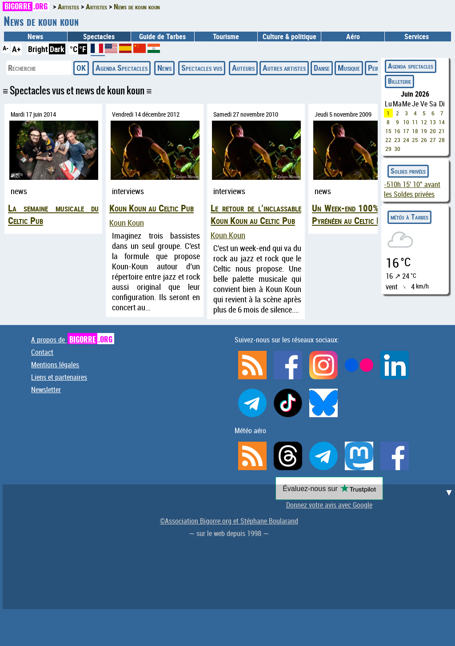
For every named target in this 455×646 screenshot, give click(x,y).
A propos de (72, 340)
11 (415, 122)
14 (442, 122)
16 (397, 131)
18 (415, 131)
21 (442, 131)
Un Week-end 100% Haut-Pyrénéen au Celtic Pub (357, 214)
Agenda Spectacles (122, 67)
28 (442, 140)
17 (406, 131)
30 (397, 149)
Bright (38, 49)
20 (433, 131)
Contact (42, 352)
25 (415, 140)
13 (433, 122)
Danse (322, 67)
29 (388, 149)
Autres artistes (284, 67)
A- (5, 48)
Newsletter (46, 389)
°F (82, 49)
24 (406, 140)
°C (73, 49)
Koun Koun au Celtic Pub (151, 208)
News (35, 36)
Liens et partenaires (59, 377)
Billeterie (399, 81)
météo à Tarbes (409, 217)
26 (424, 140)
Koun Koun (126, 223)
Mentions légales (55, 365)
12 (424, 122)
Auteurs (243, 67)
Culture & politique (289, 36)
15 (388, 131)
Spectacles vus (201, 67)
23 (397, 140)
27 (433, 140)
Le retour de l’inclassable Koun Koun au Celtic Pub (256, 214)
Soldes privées (408, 171)
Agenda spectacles (410, 66)
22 (388, 140)
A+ (16, 49)
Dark (57, 49)
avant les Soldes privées (412, 189)
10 (406, 122)
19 (424, 131)
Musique (349, 67)
